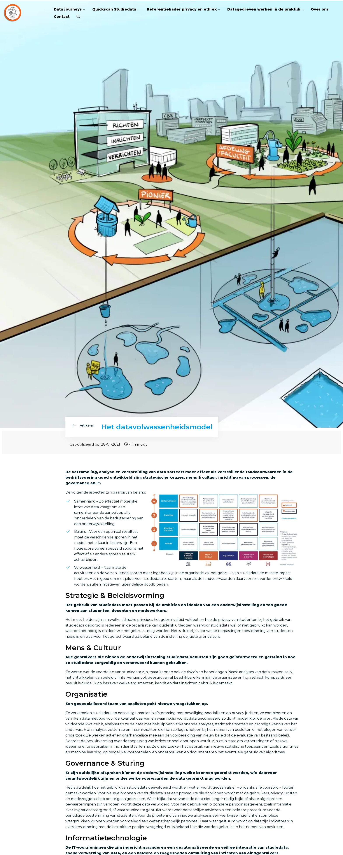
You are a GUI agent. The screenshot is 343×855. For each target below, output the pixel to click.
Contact (62, 16)
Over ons (320, 9)
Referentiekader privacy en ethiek (182, 9)
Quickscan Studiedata (114, 9)
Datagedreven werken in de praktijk (263, 9)
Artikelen (83, 425)
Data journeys (68, 9)
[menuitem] (69, 9)
